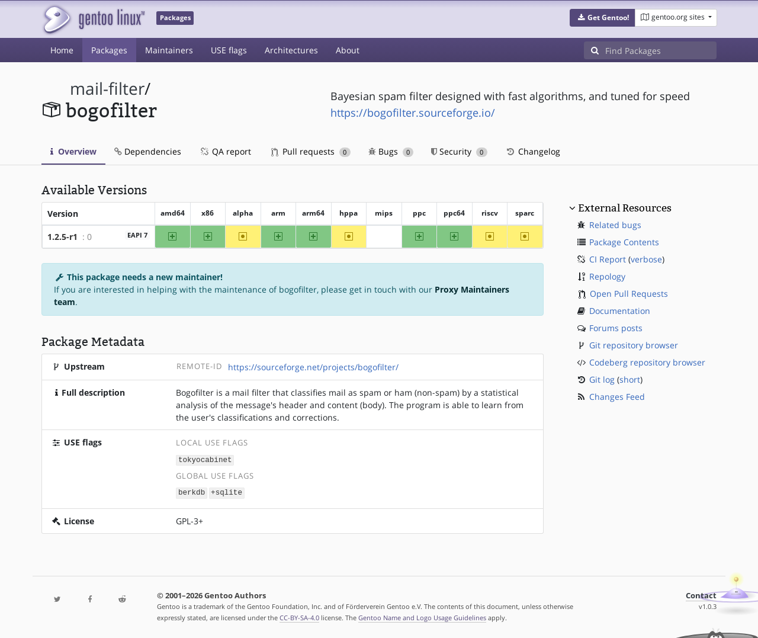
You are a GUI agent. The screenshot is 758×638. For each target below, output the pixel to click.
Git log (602, 379)
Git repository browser (633, 345)
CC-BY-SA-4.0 (299, 616)
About (347, 50)
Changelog (532, 151)
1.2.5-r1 (62, 236)
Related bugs (615, 224)
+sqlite (226, 492)
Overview (73, 151)
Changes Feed (617, 396)
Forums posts (616, 328)
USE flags (229, 50)
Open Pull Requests (629, 293)
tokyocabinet (205, 459)
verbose (646, 259)
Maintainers (169, 50)
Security (459, 151)
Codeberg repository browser (647, 362)
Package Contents (624, 242)
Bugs (391, 151)
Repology (607, 276)
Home (61, 50)
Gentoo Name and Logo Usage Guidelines (422, 616)
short (629, 379)
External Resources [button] (625, 208)
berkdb (191, 492)
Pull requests (311, 151)
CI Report (607, 259)
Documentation (619, 310)
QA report (225, 151)
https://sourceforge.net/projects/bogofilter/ (313, 367)
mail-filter (107, 89)
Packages (109, 50)
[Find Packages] (661, 50)
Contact (701, 594)
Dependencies (147, 151)
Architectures (291, 50)
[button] (602, 18)
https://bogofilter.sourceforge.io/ (412, 112)
